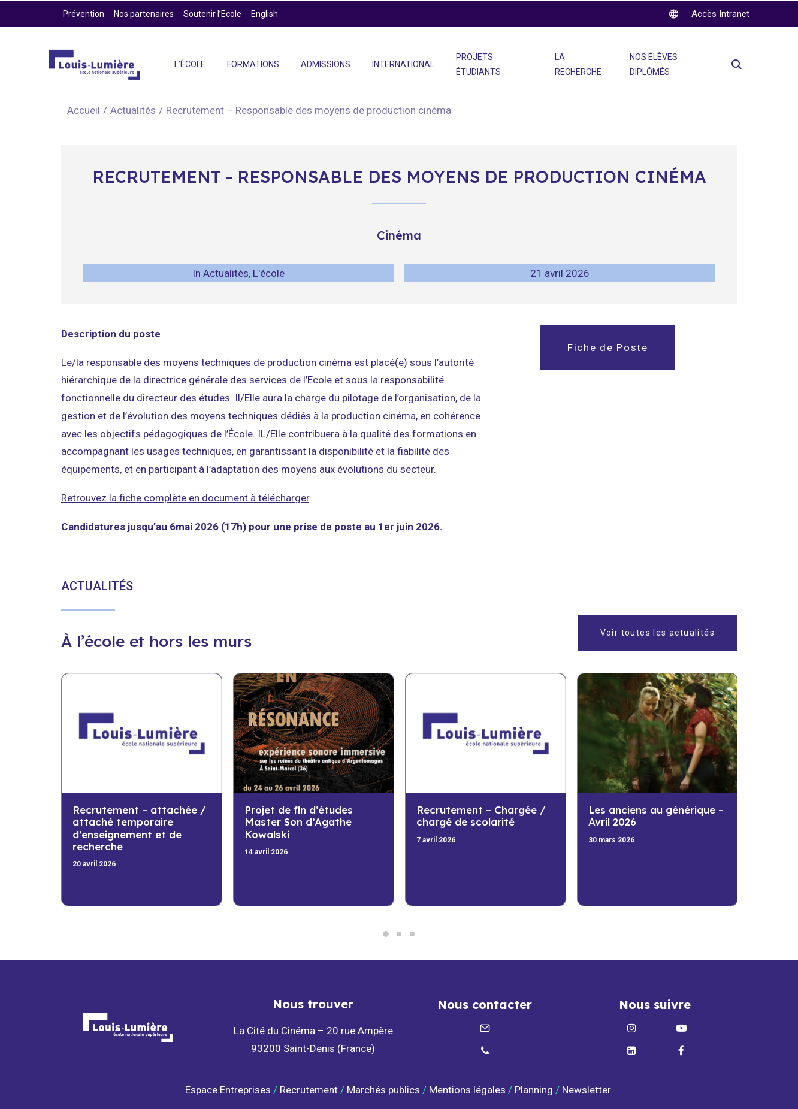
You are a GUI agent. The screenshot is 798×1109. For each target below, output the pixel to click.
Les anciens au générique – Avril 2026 (656, 815)
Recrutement (309, 1090)
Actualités (133, 110)
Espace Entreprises (228, 1090)
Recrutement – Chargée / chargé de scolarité (481, 815)
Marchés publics (383, 1090)
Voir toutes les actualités (657, 632)
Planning (534, 1090)
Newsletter (587, 1090)
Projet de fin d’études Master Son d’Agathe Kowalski (298, 822)
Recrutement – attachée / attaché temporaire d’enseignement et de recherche (139, 828)
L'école (269, 273)
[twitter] (709, 13)
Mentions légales (467, 1090)
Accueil (83, 110)
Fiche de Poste (607, 347)
